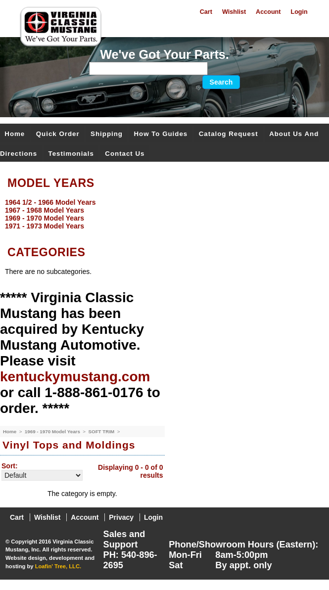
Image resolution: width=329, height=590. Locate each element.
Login (298, 11)
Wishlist (234, 11)
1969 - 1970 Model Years (53, 431)
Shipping (107, 133)
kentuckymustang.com (75, 376)
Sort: (9, 466)
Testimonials (71, 153)
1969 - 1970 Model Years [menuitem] (44, 218)
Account (268, 11)
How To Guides (161, 133)
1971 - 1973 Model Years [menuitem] (44, 226)
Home (14, 133)
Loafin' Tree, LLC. (58, 566)
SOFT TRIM (102, 431)
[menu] (162, 214)
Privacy (121, 517)
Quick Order (58, 133)
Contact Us (124, 153)
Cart (206, 11)
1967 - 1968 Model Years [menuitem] (44, 210)
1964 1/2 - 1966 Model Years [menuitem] (50, 202)
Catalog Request (228, 133)
